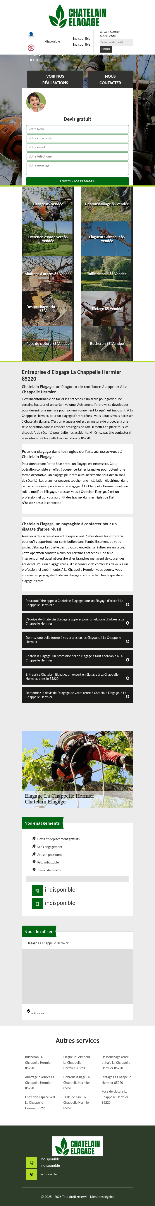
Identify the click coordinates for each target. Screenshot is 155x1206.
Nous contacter (110, 80)
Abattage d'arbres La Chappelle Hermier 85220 (39, 1082)
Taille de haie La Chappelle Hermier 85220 (76, 1102)
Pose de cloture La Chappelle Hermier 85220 (115, 1097)
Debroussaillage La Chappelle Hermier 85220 (76, 1082)
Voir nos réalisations (55, 80)
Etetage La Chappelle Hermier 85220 (116, 1080)
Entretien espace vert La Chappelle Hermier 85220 (40, 1102)
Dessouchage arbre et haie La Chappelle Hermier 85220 (116, 1062)
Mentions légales (102, 1197)
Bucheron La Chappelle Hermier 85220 (38, 1062)
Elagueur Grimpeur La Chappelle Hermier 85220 (76, 1062)
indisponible (51, 41)
